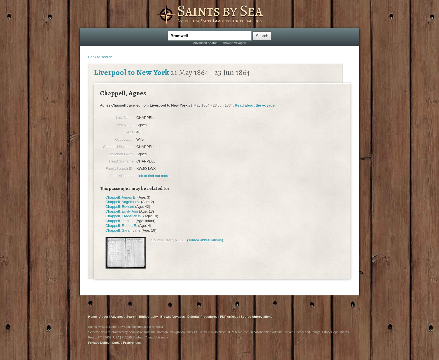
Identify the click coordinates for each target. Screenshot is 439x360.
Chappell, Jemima (120, 221)
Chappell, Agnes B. (121, 197)
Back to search (100, 57)
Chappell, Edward (120, 206)
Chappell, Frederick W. (124, 216)
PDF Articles (229, 316)
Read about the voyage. (255, 105)
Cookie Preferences (126, 342)
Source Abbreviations (256, 316)
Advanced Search (205, 42)
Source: (157, 240)
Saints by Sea (219, 10)
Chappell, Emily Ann (122, 211)
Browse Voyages (234, 42)
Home (92, 316)
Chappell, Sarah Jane (123, 230)
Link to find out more (152, 176)
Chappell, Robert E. (121, 225)
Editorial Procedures (202, 316)
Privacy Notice (98, 342)
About (103, 316)
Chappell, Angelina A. (123, 202)
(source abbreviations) (205, 240)
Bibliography (148, 316)
